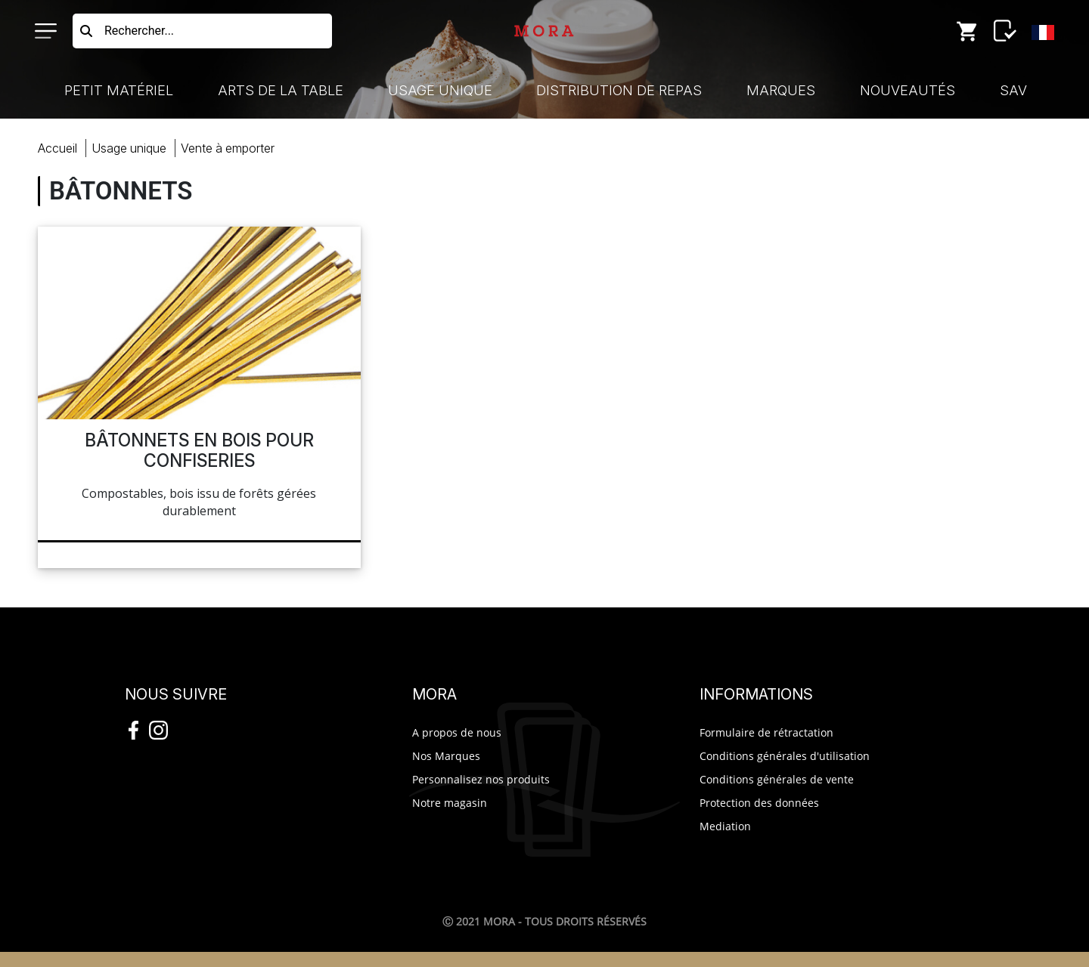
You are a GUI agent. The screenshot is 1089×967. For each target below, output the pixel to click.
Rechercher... (139, 30)
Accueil (57, 148)
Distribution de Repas (619, 90)
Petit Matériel (118, 90)
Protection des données (759, 803)
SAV (1013, 90)
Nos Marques (446, 756)
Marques (780, 90)
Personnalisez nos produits (481, 779)
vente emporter (228, 148)
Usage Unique (440, 90)
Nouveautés (907, 90)
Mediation (725, 826)
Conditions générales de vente (777, 779)
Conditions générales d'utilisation (785, 756)
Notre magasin (449, 803)
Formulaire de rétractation (766, 732)
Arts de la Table (280, 90)
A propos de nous (456, 732)
